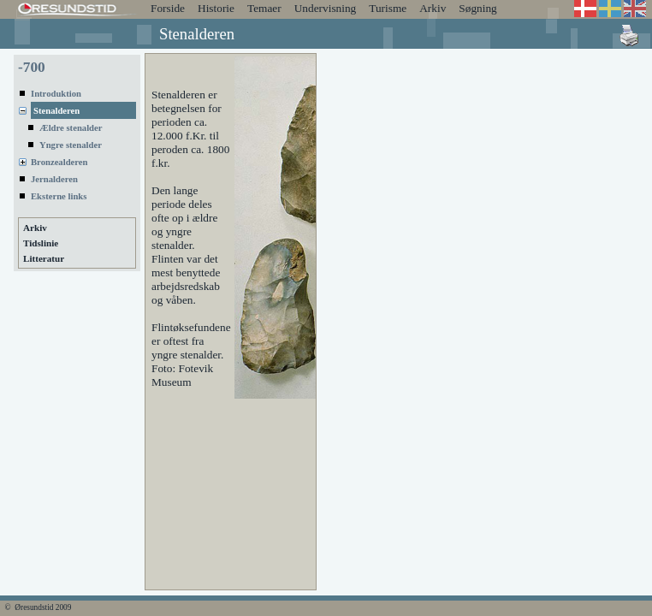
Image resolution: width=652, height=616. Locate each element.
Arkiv (432, 8)
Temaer (264, 8)
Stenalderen (56, 111)
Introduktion (56, 93)
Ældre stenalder (71, 128)
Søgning (477, 8)
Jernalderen (54, 179)
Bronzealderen (59, 162)
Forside (168, 8)
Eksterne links (58, 196)
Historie (216, 8)
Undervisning (325, 8)
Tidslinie (40, 243)
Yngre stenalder (70, 145)
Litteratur (43, 258)
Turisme (387, 8)
